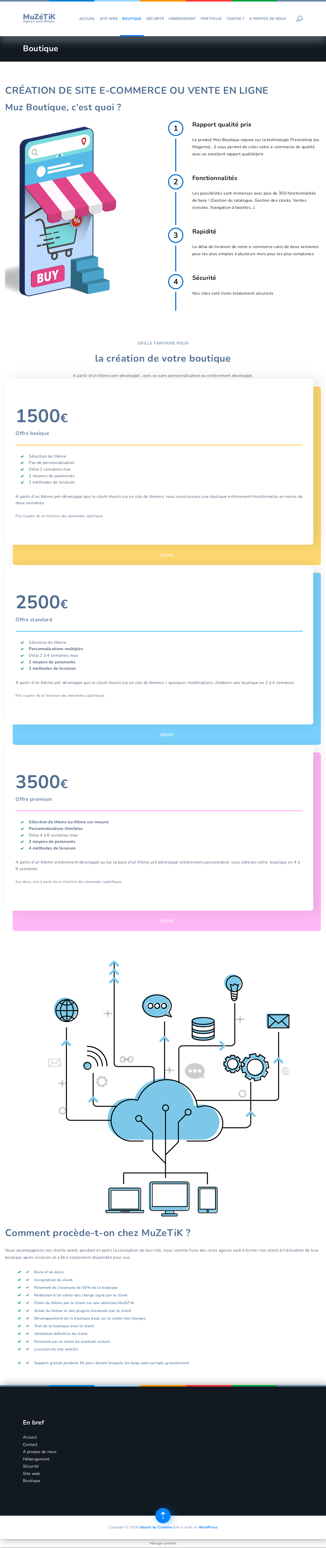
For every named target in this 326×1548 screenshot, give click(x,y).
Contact (235, 19)
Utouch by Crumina (155, 1527)
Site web (109, 19)
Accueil (87, 19)
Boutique (132, 19)
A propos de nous (267, 19)
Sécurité (155, 19)
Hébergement (182, 19)
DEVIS (167, 549)
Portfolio (211, 19)
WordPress (208, 1527)
